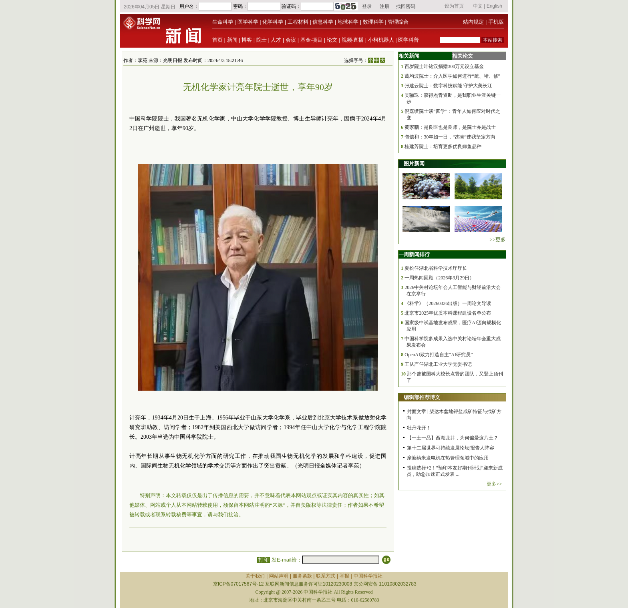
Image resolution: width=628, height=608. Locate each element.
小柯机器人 (381, 40)
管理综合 (398, 22)
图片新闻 (414, 164)
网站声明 (278, 576)
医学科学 (248, 22)
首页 (217, 40)
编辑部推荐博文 (422, 397)
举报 (344, 576)
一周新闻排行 (414, 254)
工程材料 (298, 22)
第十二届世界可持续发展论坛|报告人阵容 (450, 448)
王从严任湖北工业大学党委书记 (438, 364)
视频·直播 (353, 40)
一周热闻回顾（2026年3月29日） (439, 278)
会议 (291, 40)
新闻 (232, 40)
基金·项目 (311, 40)
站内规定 (473, 22)
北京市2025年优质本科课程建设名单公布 (448, 313)
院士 (261, 40)
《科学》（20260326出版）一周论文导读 (448, 303)
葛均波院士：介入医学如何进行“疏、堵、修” (452, 76)
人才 (276, 40)
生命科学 (222, 22)
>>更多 (497, 240)
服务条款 (302, 576)
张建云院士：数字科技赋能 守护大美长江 (448, 85)
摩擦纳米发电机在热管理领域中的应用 (448, 458)
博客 (247, 40)
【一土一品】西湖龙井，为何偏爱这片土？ (452, 438)
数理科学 (373, 22)
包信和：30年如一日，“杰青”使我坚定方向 (450, 137)
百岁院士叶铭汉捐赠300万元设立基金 (444, 66)
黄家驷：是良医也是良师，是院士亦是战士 (450, 127)
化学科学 (272, 22)
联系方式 (325, 576)
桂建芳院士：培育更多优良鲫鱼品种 (443, 146)
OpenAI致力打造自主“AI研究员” (439, 354)
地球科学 (348, 22)
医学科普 (408, 40)
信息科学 (322, 22)
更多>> (494, 484)
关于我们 (255, 576)
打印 (263, 560)
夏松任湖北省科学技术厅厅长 (436, 268)
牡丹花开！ (419, 428)
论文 (332, 40)
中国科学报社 (368, 576)
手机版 (496, 22)
